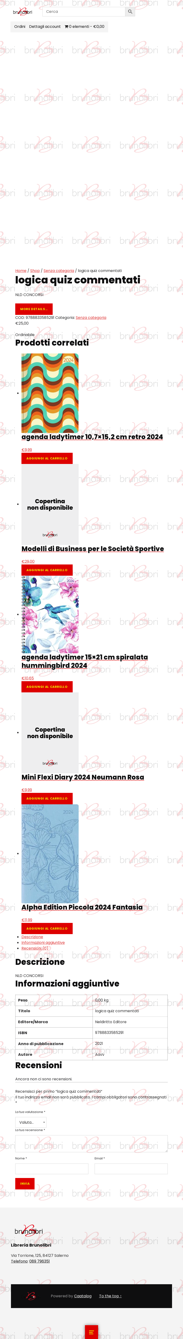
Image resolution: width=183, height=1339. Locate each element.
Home (20, 270)
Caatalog (83, 1296)
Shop (35, 270)
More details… (34, 309)
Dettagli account (45, 26)
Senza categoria (59, 270)
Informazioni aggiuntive (43, 942)
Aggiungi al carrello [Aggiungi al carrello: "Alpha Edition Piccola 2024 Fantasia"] (47, 928)
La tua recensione (30, 1130)
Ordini (20, 26)
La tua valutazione (30, 1112)
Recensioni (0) (34, 948)
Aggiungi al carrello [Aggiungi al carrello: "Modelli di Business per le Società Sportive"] (47, 570)
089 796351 (39, 1261)
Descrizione (32, 937)
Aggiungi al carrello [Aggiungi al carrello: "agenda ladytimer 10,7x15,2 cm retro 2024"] (47, 458)
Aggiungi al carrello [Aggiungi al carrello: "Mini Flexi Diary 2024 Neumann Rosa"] (47, 798)
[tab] (94, 937)
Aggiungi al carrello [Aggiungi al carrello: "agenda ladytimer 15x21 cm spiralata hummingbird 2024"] (47, 687)
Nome (21, 1158)
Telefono (19, 1261)
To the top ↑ (110, 1296)
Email (100, 1158)
